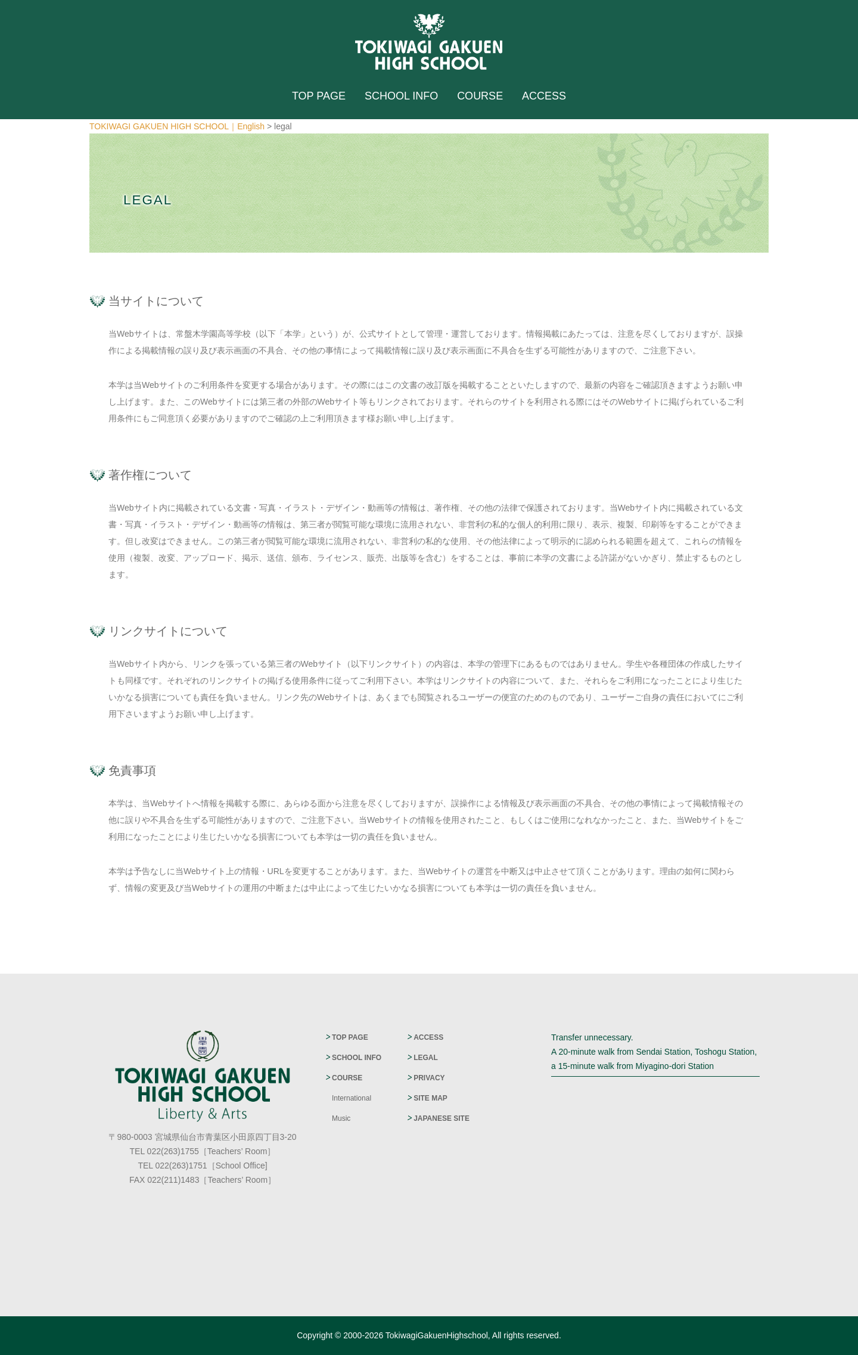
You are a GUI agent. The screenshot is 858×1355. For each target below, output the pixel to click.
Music (341, 1118)
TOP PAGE (319, 96)
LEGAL (426, 1057)
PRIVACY (429, 1078)
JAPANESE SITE (442, 1118)
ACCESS (544, 96)
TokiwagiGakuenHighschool (437, 1335)
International (351, 1098)
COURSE (480, 96)
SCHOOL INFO (401, 96)
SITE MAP (430, 1098)
